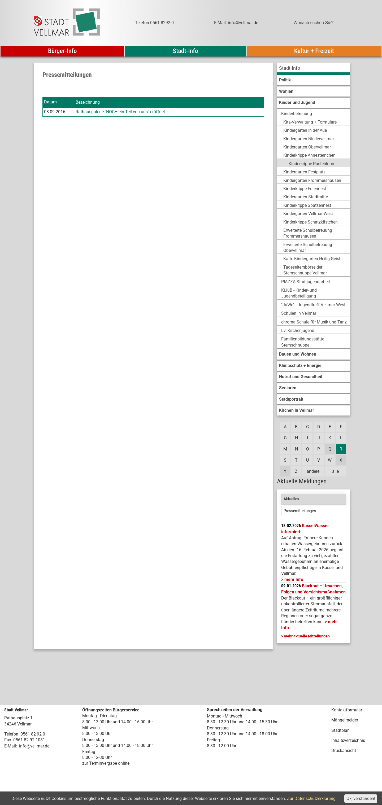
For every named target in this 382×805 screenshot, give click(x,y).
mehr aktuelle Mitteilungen (307, 636)
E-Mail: (10, 746)
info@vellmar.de (34, 746)
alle (335, 471)
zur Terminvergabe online (105, 763)
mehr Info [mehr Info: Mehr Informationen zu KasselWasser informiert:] (293, 579)
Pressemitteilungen (300, 510)
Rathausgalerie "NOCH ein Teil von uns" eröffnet (120, 111)
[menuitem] (313, 69)
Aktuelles (291, 498)
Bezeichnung (88, 102)
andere (313, 471)
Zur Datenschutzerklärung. (312, 798)
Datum (50, 102)
